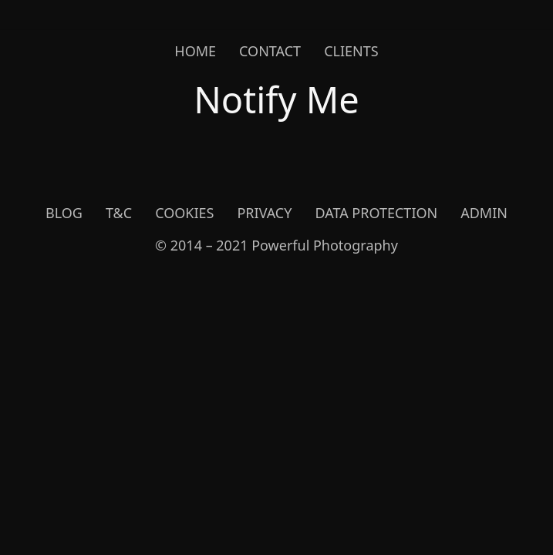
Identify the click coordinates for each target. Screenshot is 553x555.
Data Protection (376, 213)
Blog (64, 213)
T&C (119, 213)
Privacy (264, 213)
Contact (270, 51)
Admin (483, 213)
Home (195, 51)
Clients (351, 51)
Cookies (184, 213)
